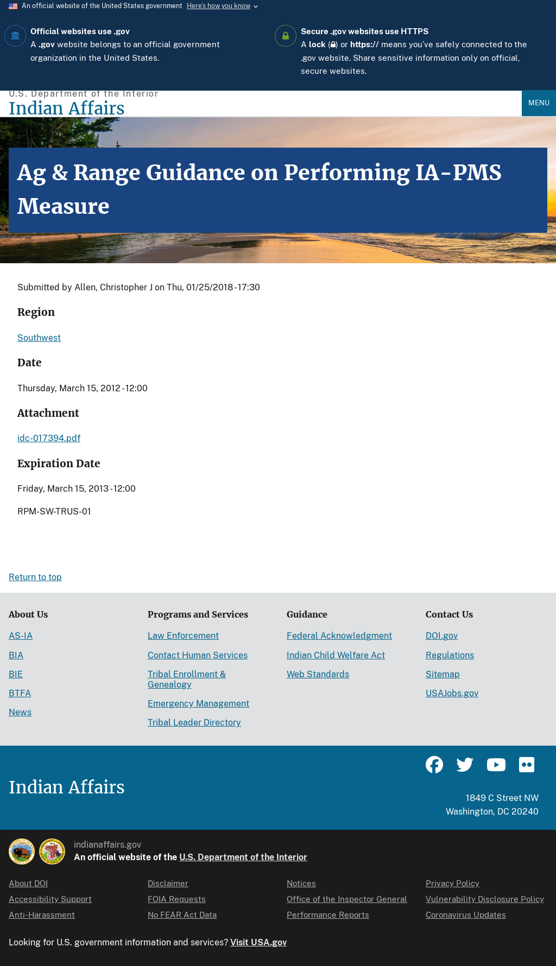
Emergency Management (198, 703)
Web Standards (318, 674)
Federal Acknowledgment (339, 636)
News (20, 712)
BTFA (20, 693)
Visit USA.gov (258, 942)
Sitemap (443, 674)
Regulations (450, 655)
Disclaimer (168, 883)
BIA (16, 655)
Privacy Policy (452, 883)
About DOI (28, 883)
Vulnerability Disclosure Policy (485, 899)
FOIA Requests (177, 899)
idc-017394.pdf (48, 438)
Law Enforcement (183, 636)
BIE (16, 674)
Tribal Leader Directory (194, 722)
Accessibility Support (50, 899)
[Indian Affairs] (265, 108)
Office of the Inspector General (347, 899)
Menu (538, 103)
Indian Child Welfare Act (336, 655)
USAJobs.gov (452, 693)
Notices (301, 883)
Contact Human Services (198, 655)
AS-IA (21, 636)
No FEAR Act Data (182, 914)
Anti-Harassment (42, 914)
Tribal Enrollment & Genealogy (187, 679)
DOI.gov (442, 636)
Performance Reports (328, 914)
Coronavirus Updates (466, 914)
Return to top (35, 577)
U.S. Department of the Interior (243, 857)
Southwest (39, 338)
